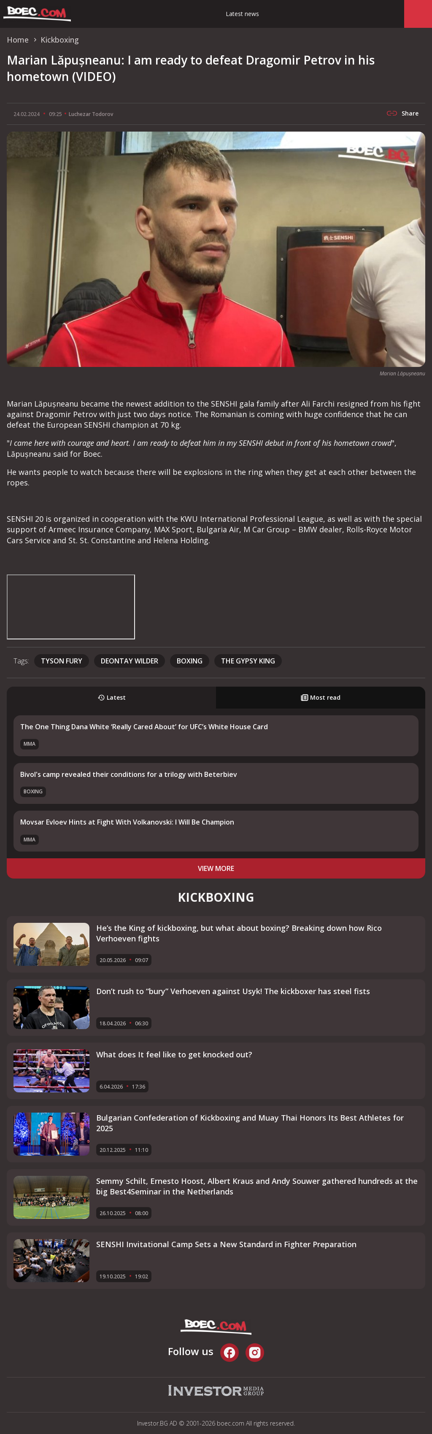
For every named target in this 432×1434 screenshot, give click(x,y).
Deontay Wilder (129, 661)
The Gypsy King (248, 661)
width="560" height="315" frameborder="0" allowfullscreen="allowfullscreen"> (71, 606)
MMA (29, 743)
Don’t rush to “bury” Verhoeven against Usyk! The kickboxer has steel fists (233, 991)
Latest (111, 697)
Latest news (242, 14)
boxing (189, 661)
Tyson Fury (61, 661)
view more (216, 868)
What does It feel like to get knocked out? (174, 1054)
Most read (320, 697)
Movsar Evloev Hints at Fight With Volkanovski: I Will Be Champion (127, 822)
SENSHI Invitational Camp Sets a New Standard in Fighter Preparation (226, 1244)
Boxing (33, 791)
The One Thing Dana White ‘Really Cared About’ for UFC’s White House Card (144, 726)
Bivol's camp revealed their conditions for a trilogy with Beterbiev (128, 774)
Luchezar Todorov (91, 114)
